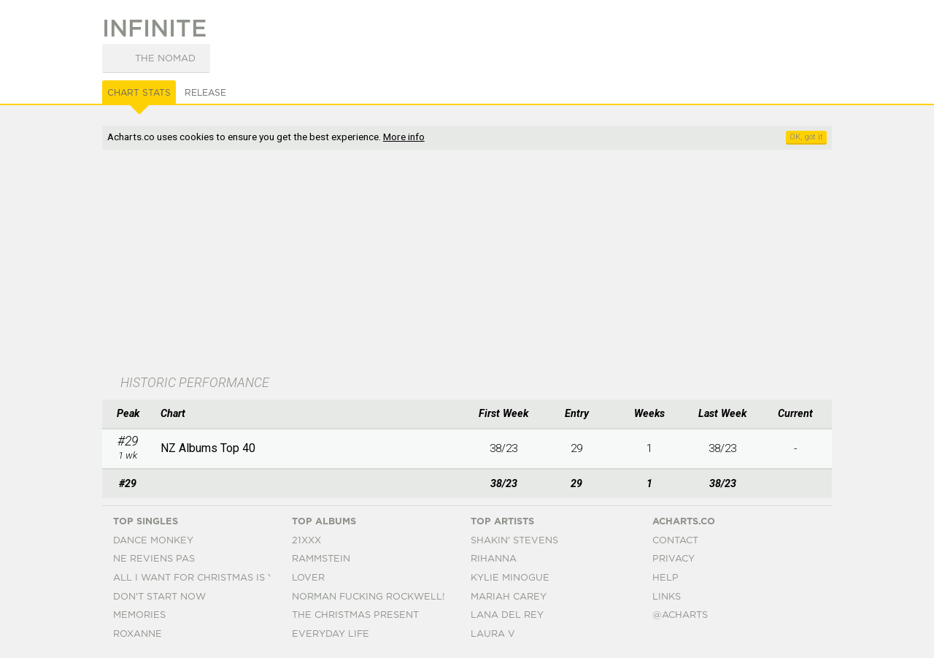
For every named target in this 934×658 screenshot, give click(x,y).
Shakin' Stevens (514, 541)
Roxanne (137, 634)
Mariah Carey (509, 597)
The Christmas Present (355, 615)
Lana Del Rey (507, 615)
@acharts (680, 615)
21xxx (306, 541)
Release (205, 92)
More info (404, 136)
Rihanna (494, 559)
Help (665, 578)
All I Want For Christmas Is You (201, 578)
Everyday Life (330, 634)
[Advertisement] (467, 263)
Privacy (673, 559)
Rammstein (321, 559)
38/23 (503, 448)
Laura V (493, 634)
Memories (139, 615)
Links (666, 597)
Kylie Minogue (510, 578)
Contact (675, 541)
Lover (308, 578)
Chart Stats (139, 92)
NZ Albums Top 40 (208, 448)
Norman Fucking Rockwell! (368, 597)
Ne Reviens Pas (154, 559)
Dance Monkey (153, 541)
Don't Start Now (159, 597)
